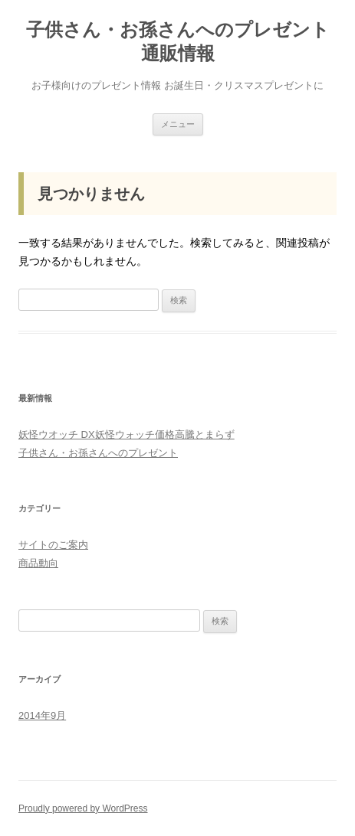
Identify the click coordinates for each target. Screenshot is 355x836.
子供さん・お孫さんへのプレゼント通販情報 (178, 41)
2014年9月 (42, 715)
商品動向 (38, 563)
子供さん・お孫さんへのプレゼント (98, 453)
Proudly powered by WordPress (83, 808)
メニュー (178, 124)
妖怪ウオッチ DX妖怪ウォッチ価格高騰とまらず (126, 434)
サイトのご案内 (53, 544)
